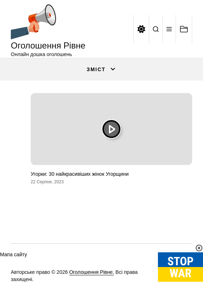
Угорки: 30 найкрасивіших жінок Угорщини (80, 174)
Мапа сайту (13, 254)
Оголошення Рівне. (91, 272)
